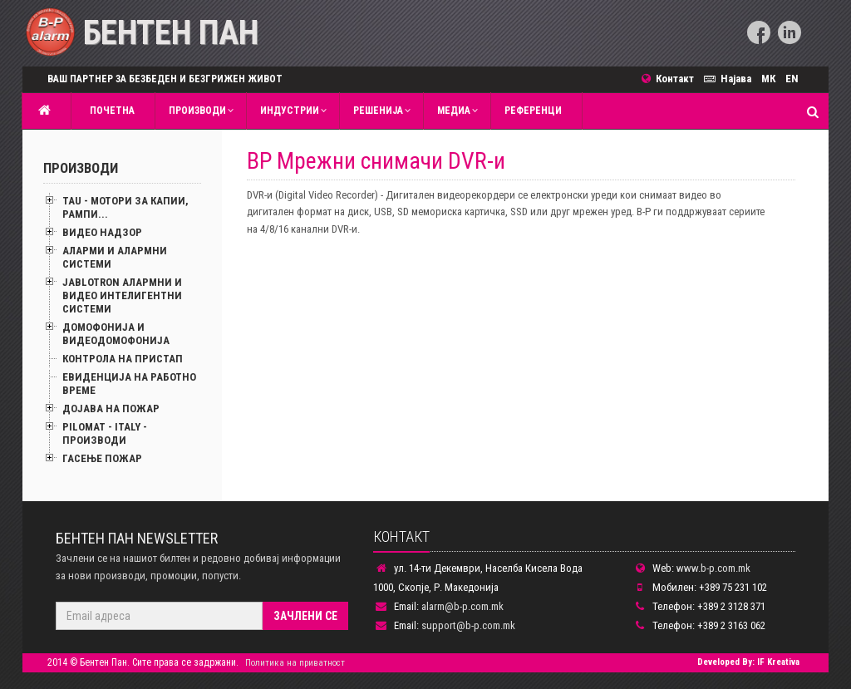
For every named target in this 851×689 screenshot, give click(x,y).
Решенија (378, 110)
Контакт (673, 78)
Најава (730, 78)
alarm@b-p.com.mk (462, 606)
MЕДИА (453, 110)
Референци (533, 110)
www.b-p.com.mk (713, 568)
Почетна (110, 110)
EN (792, 78)
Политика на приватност (295, 662)
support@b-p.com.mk (468, 625)
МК (768, 78)
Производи (197, 110)
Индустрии (289, 110)
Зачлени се (305, 616)
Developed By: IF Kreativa (748, 662)
